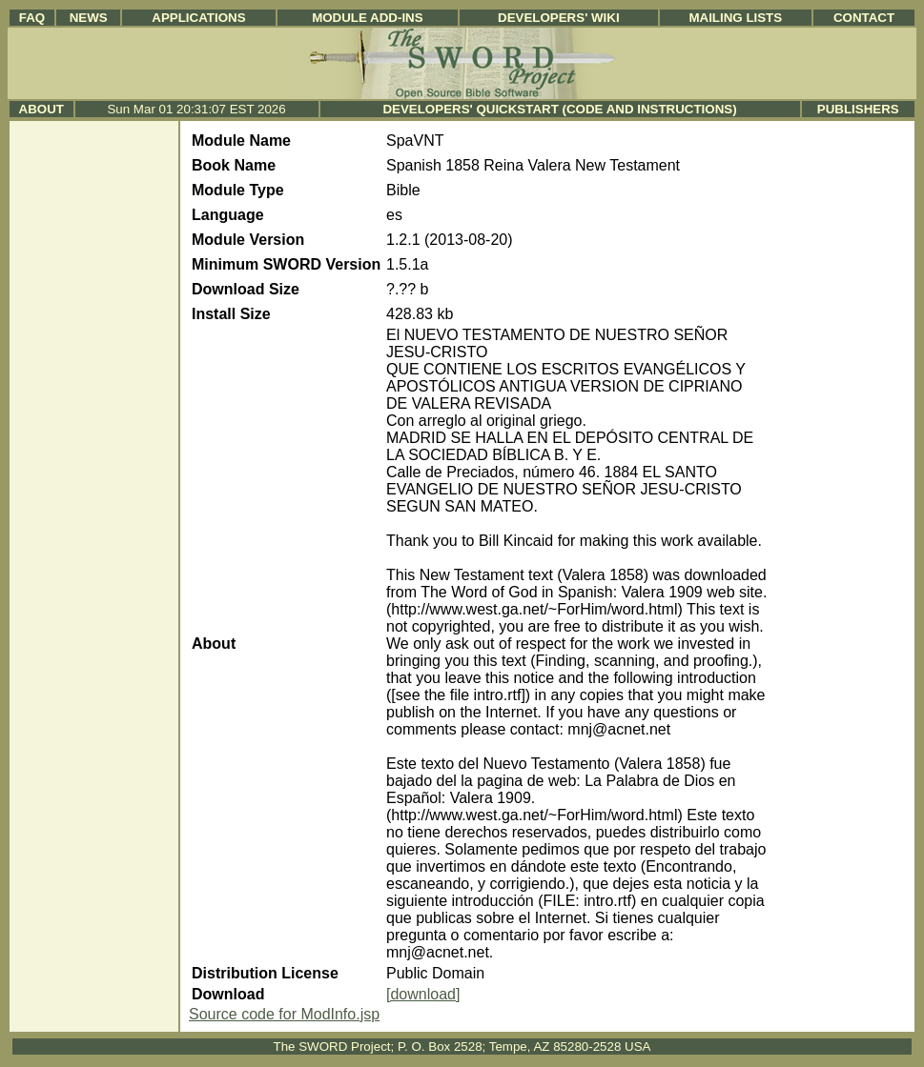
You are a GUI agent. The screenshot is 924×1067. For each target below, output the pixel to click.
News (89, 17)
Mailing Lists (735, 17)
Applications (198, 17)
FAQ (32, 17)
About (41, 109)
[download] (423, 994)
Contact (863, 17)
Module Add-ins (367, 17)
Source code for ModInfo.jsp (284, 1014)
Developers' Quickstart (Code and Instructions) (559, 109)
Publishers (858, 109)
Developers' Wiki (559, 17)
